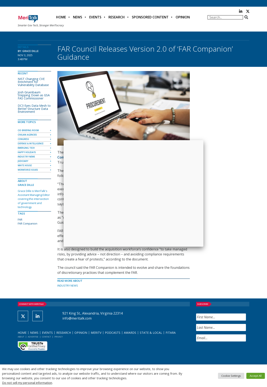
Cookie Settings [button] (231, 376)
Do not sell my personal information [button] (27, 383)
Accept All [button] (256, 376)
